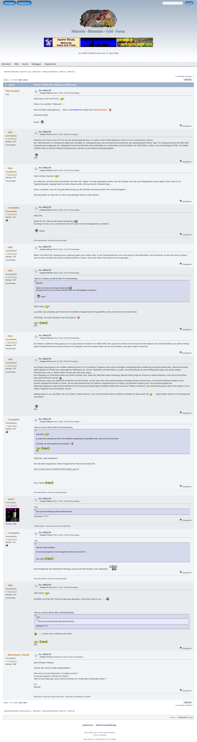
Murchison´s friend (18, 654)
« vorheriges (180, 76)
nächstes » (189, 76)
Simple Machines (109, 732)
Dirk (10, 132)
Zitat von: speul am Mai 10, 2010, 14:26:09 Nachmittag (54, 612)
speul (11, 499)
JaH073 (62, 72)
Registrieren (24, 3)
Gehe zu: (173, 717)
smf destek (102, 735)
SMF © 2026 (98, 732)
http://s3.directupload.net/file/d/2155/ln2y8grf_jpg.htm (56, 469)
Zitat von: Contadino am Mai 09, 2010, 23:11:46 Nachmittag (55, 278)
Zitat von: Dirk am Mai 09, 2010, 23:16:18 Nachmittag (53, 427)
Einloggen (9, 3)
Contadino (14, 207)
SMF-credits (88, 732)
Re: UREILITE (45, 90)
